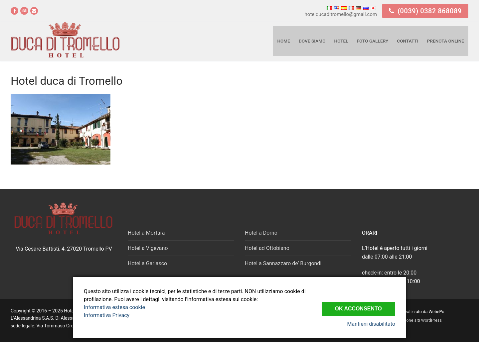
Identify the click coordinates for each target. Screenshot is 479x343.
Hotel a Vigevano (148, 248)
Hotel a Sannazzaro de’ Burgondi (283, 263)
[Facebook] (14, 11)
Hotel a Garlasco (147, 263)
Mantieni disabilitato (371, 324)
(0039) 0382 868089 (425, 11)
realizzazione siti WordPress (415, 320)
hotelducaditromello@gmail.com (341, 14)
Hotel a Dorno (261, 233)
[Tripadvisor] (24, 11)
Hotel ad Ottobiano (267, 248)
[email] (34, 11)
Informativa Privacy (106, 315)
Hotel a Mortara (146, 233)
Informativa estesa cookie (114, 307)
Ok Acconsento (358, 308)
